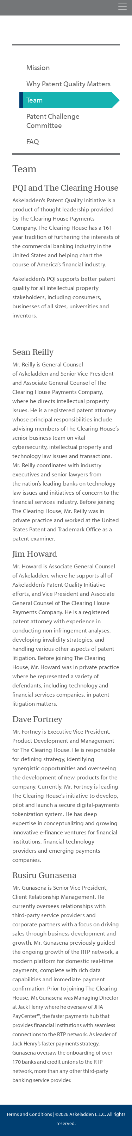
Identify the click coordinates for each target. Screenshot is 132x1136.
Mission (38, 67)
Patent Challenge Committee (53, 121)
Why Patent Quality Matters (68, 84)
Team (34, 100)
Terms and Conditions (29, 1114)
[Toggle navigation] (122, 6)
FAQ (32, 141)
